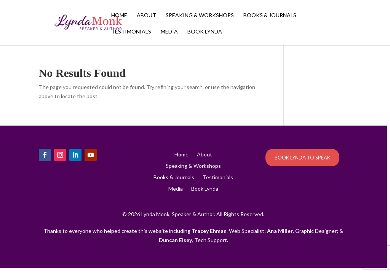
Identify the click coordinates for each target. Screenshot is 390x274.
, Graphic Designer (302, 231)
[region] (195, 137)
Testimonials (131, 32)
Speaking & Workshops (200, 15)
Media (169, 32)
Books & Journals (269, 15)
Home (119, 15)
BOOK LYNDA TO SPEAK (302, 158)
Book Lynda (204, 32)
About (146, 15)
